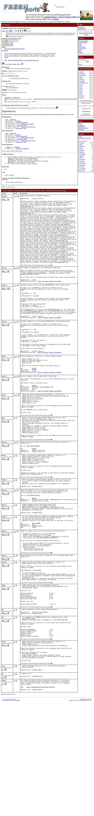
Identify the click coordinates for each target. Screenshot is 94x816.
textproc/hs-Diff (21, 127)
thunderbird (82, 81)
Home (80, 123)
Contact (80, 52)
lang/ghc (13, 123)
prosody (81, 84)
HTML (83, 798)
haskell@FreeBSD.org (13, 38)
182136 (34, 565)
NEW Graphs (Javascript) (85, 138)
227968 (34, 412)
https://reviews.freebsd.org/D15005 (49, 417)
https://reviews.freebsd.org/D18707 (49, 351)
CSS (86, 798)
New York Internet (82, 33)
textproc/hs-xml (21, 133)
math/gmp (17, 153)
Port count (81, 143)
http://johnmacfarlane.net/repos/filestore (40, 786)
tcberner (15, 292)
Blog (80, 51)
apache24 (81, 72)
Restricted (81, 152)
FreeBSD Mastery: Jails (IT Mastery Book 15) (62, 17)
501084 (11, 43)
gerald (15, 499)
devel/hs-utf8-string (28, 131)
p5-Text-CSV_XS (83, 83)
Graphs (80, 136)
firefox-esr (81, 79)
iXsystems (89, 33)
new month (81, 170)
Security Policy (82, 48)
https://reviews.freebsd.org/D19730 (34, 298)
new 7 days (81, 166)
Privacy (80, 49)
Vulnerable (81, 155)
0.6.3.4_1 (4, 31)
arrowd (15, 205)
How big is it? (82, 47)
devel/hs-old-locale (27, 128)
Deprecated (82, 146)
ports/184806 (36, 595)
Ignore (80, 148)
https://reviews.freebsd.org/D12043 (49, 439)
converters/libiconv (22, 155)
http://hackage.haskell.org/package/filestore (14, 48)
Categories (81, 125)
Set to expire (82, 159)
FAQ (80, 45)
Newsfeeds (81, 129)
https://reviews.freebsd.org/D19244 (49, 308)
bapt (15, 633)
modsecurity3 (82, 75)
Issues (80, 44)
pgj (14, 471)
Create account (82, 28)
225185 (34, 433)
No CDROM (82, 154)
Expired (81, 157)
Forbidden (81, 150)
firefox (80, 77)
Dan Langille (81, 799)
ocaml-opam (82, 73)
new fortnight (82, 168)
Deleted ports (82, 126)
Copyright (71, 799)
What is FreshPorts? (83, 41)
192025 (34, 507)
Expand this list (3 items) (9, 75)
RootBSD (86, 34)
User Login (81, 27)
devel (8, 31)
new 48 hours (82, 165)
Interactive (81, 161)
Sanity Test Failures (83, 128)
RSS (90, 798)
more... (80, 64)
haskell (11, 44)
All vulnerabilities (86, 111)
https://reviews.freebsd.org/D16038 (49, 393)
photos (56, 19)
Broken (81, 144)
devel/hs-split (22, 130)
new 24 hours (82, 163)
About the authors (83, 42)
